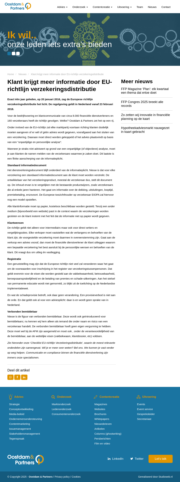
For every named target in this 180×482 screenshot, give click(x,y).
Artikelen (99, 428)
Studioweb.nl (166, 476)
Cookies (76, 476)
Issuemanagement (20, 428)
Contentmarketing (19, 423)
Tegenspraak (16, 438)
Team (140, 6)
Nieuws (152, 6)
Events (141, 404)
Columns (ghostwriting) (107, 433)
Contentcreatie (102, 6)
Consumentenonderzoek (66, 414)
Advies (62, 6)
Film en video (102, 443)
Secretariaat (144, 418)
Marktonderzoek (61, 404)
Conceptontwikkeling (21, 409)
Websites (99, 409)
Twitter (136, 458)
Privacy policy (62, 476)
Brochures (100, 414)
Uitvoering (124, 6)
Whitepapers (101, 418)
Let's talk (160, 458)
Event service (145, 409)
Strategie (14, 404)
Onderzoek (80, 6)
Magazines (100, 404)
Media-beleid (16, 414)
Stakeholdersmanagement (24, 433)
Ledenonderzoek (62, 409)
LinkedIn (115, 458)
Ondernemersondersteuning (25, 418)
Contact (166, 6)
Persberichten (102, 438)
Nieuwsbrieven (103, 423)
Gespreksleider (146, 414)
